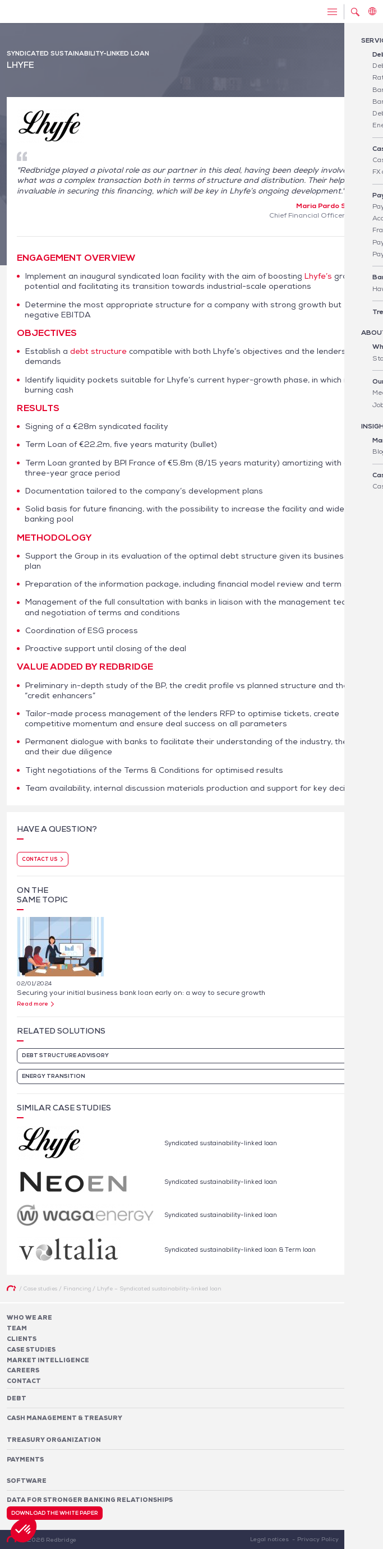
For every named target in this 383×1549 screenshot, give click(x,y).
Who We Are (29, 1317)
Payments (25, 1459)
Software (27, 1481)
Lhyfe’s (318, 276)
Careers (23, 1370)
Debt (16, 1398)
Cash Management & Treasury (64, 1418)
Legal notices (269, 1539)
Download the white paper (54, 1513)
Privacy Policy (318, 1539)
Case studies (31, 1349)
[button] (23, 1529)
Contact (24, 1381)
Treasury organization (54, 1440)
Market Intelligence (48, 1360)
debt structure (98, 351)
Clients (21, 1339)
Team (17, 1328)
